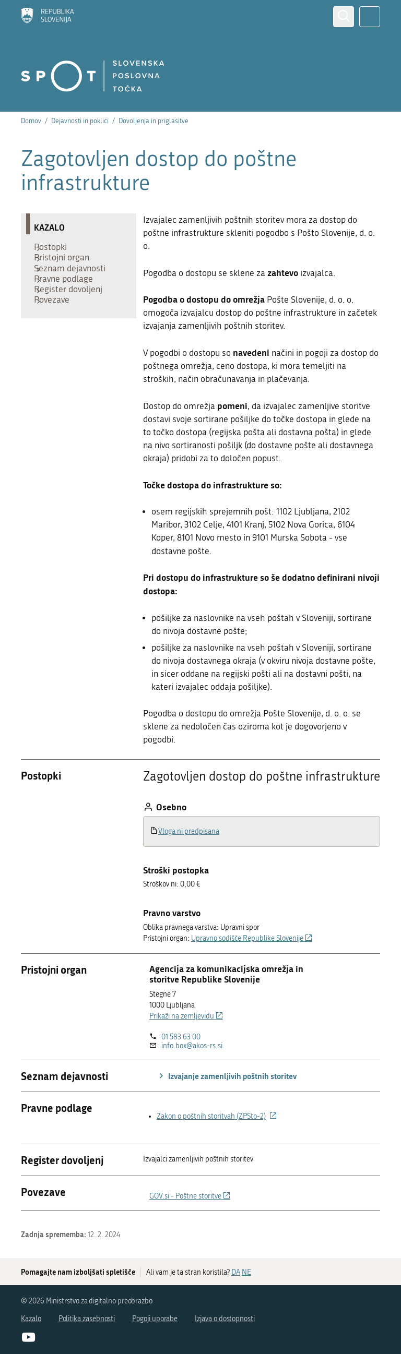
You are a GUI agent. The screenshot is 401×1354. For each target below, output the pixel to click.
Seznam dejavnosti (75, 280)
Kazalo (31, 1318)
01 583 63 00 (180, 1037)
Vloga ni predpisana (188, 831)
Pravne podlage (68, 296)
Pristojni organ (67, 265)
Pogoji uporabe (155, 1318)
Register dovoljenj (73, 312)
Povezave (57, 327)
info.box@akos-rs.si (191, 1045)
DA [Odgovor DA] (235, 1272)
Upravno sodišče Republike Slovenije (251, 938)
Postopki (55, 249)
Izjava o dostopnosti (225, 1318)
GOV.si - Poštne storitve (189, 1196)
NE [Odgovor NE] (246, 1272)
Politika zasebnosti (86, 1318)
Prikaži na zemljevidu (186, 1016)
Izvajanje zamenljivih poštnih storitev (226, 1076)
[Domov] (47, 17)
